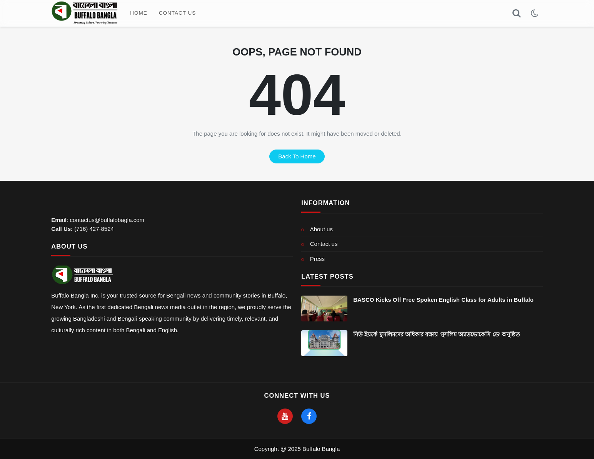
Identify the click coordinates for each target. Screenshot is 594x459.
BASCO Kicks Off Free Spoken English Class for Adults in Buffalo (443, 299)
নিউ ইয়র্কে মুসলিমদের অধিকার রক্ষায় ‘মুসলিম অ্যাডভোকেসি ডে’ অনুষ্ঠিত (436, 334)
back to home (296, 156)
